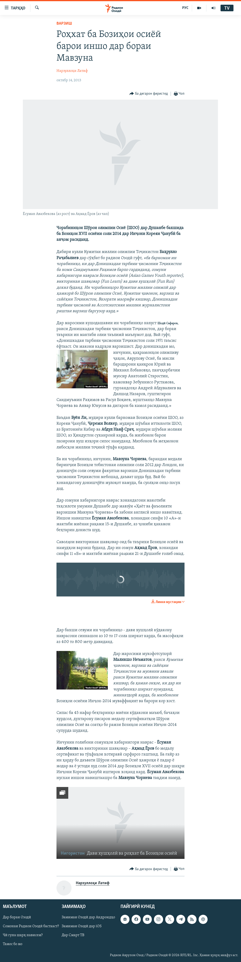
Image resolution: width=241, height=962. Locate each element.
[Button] (148, 94)
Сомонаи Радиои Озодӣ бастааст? (31, 926)
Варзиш (64, 23)
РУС (185, 8)
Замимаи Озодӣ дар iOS (82, 926)
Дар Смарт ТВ (73, 935)
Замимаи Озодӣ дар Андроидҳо (88, 917)
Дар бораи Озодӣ (17, 917)
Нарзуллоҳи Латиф (72, 71)
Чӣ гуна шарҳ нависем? (23, 935)
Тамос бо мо (12, 944)
